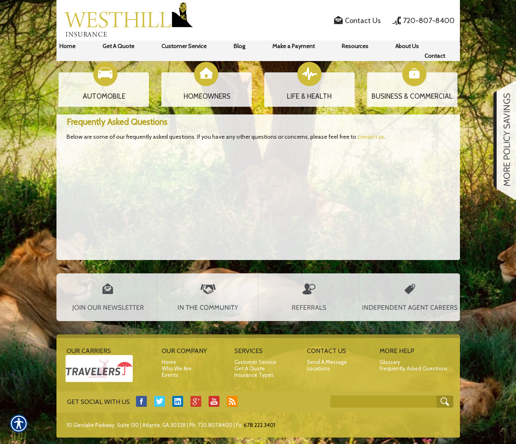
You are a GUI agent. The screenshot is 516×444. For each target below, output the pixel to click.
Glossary (390, 362)
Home (169, 362)
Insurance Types (254, 375)
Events (170, 375)
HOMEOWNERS (207, 96)
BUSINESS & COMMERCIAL (412, 96)
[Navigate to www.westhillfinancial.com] (502, 140)
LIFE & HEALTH (309, 96)
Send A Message (327, 362)
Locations (318, 368)
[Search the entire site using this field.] (384, 402)
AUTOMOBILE (104, 96)
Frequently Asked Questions (413, 368)
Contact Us (363, 20)
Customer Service (255, 362)
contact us (370, 136)
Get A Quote (249, 368)
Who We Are (177, 368)
